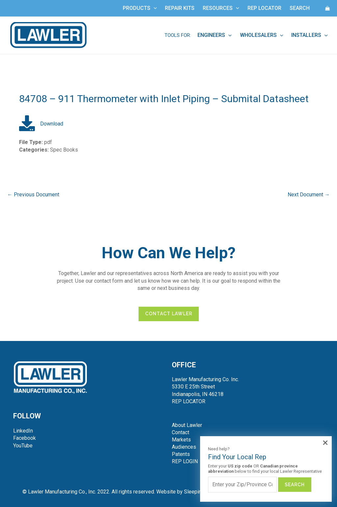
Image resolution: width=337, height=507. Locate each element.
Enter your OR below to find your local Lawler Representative (265, 469)
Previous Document (33, 194)
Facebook (24, 438)
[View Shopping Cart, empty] (327, 8)
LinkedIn (23, 431)
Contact (180, 432)
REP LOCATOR (188, 401)
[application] (153, 8)
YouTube (23, 445)
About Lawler (187, 425)
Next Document (309, 194)
